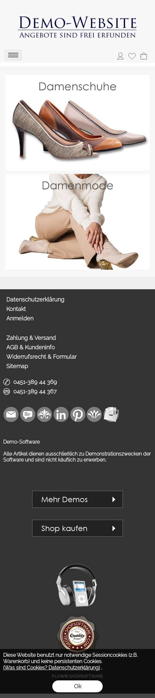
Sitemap (17, 366)
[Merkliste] (132, 56)
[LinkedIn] (61, 414)
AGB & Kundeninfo (30, 347)
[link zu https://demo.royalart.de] (77, 23)
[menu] (13, 55)
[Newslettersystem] (111, 414)
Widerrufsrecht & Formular (41, 356)
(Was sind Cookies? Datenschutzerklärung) (51, 668)
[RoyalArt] (44, 414)
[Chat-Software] (28, 414)
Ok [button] (77, 686)
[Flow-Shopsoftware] (94, 414)
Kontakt (16, 309)
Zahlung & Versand (31, 338)
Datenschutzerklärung (35, 299)
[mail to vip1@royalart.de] (11, 414)
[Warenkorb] (144, 56)
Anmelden (19, 318)
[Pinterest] (78, 414)
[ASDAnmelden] (120, 56)
